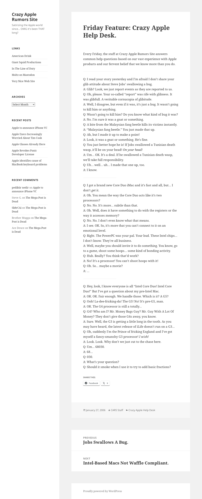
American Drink (21, 56)
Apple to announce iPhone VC (29, 128)
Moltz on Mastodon (23, 75)
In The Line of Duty (23, 68)
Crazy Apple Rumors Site (25, 16)
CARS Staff (117, 410)
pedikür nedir (20, 187)
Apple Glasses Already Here (28, 144)
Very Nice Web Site (23, 81)
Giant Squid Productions (26, 62)
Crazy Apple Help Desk (141, 410)
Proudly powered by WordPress (102, 491)
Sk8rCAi (16, 207)
